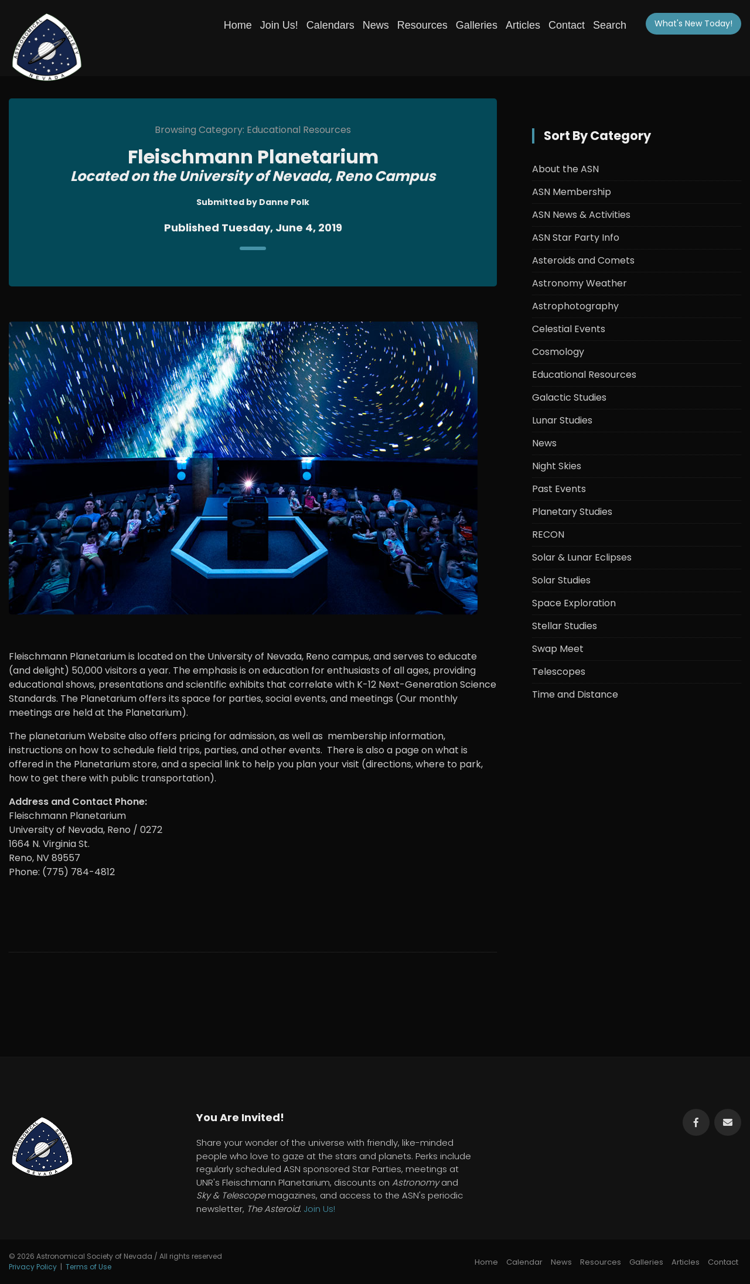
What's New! (693, 23)
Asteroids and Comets (583, 260)
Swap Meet (558, 648)
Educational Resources (584, 374)
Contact (566, 25)
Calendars (330, 25)
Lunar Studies (562, 420)
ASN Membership (571, 192)
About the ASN (565, 169)
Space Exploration (574, 603)
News (376, 25)
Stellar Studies (564, 626)
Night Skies (556, 466)
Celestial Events (568, 329)
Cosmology (558, 351)
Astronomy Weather (579, 283)
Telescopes (558, 671)
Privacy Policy (33, 1267)
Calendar (524, 1262)
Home (238, 25)
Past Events (559, 489)
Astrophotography (575, 306)
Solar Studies (561, 580)
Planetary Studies (572, 511)
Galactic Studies (569, 397)
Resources (422, 25)
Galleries (476, 25)
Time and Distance (575, 694)
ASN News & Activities (581, 214)
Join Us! (279, 25)
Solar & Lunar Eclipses (582, 557)
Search (609, 25)
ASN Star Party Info (575, 237)
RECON (548, 534)
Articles (523, 25)
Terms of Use (88, 1267)
